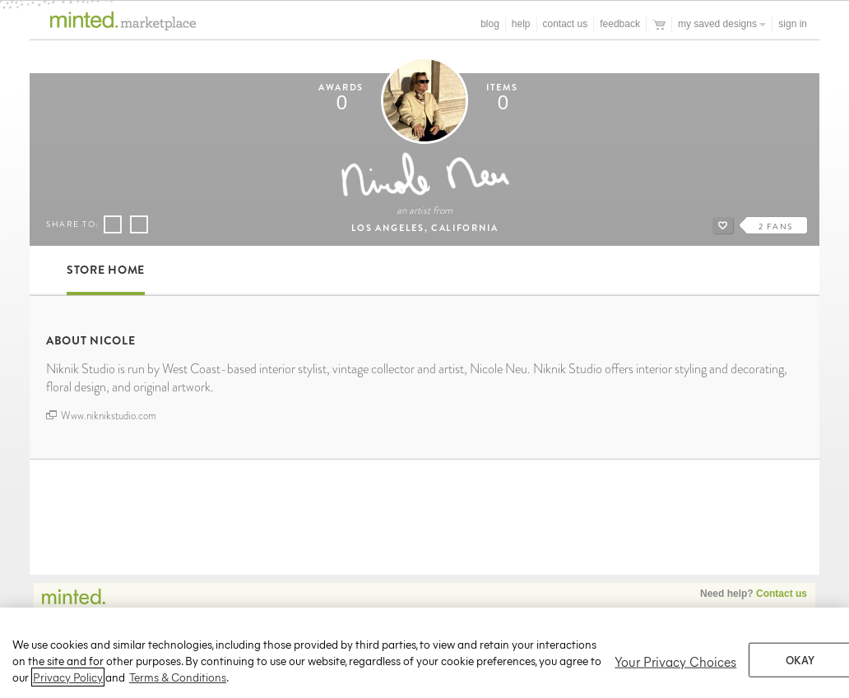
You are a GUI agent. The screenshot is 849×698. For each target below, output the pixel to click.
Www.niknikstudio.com (101, 416)
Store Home (106, 269)
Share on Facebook (112, 225)
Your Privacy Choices (675, 665)
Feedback (620, 24)
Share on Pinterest (138, 224)
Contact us (781, 593)
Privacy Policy (68, 682)
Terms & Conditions (177, 682)
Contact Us (565, 24)
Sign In (792, 24)
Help (521, 24)
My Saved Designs (722, 24)
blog (489, 24)
